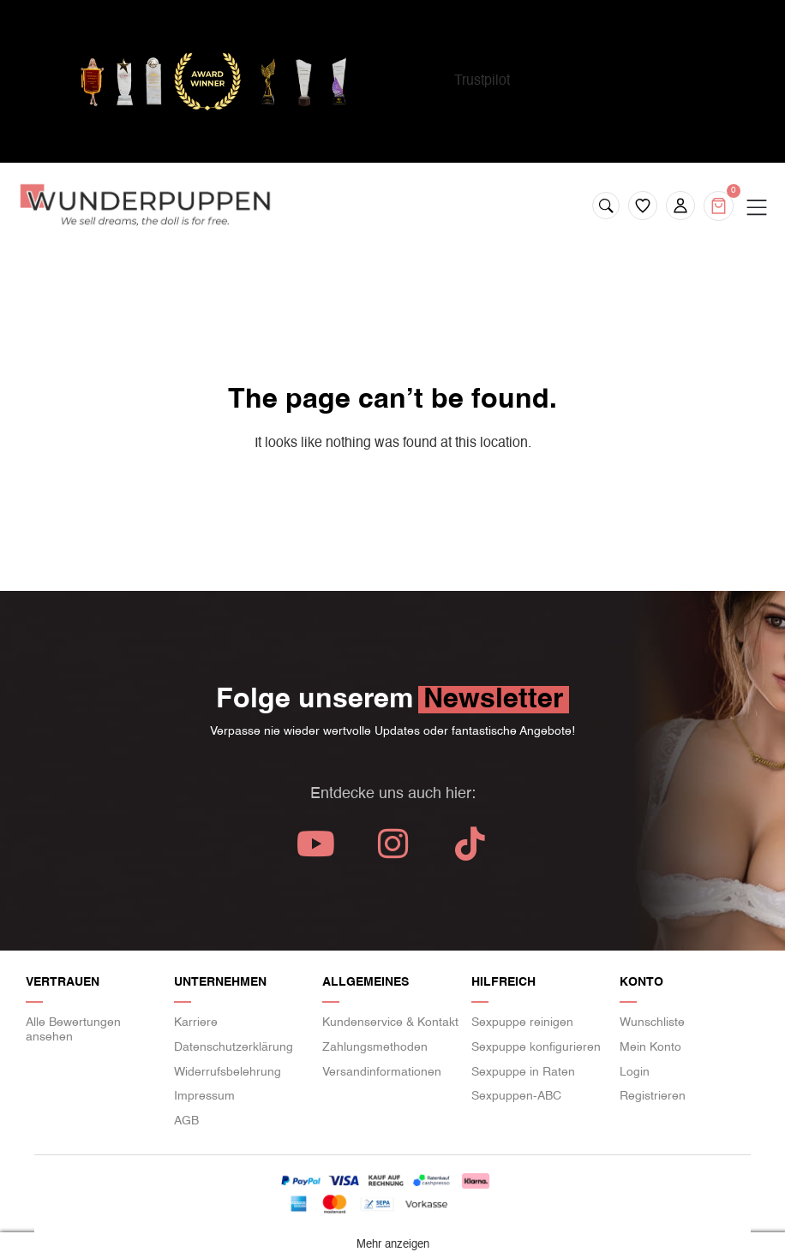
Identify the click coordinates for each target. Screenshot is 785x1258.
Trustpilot (482, 81)
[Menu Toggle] (757, 208)
